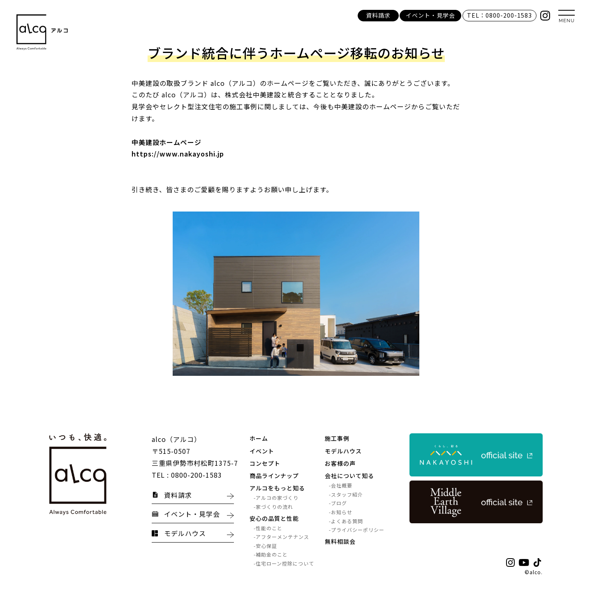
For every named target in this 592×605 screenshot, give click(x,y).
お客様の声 (340, 463)
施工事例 (337, 439)
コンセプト (265, 463)
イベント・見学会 (430, 15)
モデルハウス (343, 451)
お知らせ (341, 511)
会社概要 (341, 485)
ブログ (339, 503)
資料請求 (378, 15)
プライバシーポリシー (357, 529)
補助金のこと (272, 554)
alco (535, 571)
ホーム (259, 439)
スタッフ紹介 (347, 494)
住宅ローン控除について (285, 563)
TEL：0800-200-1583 (499, 15)
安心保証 (266, 545)
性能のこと (269, 527)
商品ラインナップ (274, 476)
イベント (262, 451)
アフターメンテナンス (282, 537)
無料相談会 (340, 541)
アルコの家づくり (277, 498)
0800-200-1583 (196, 475)
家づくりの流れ (274, 506)
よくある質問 (347, 521)
